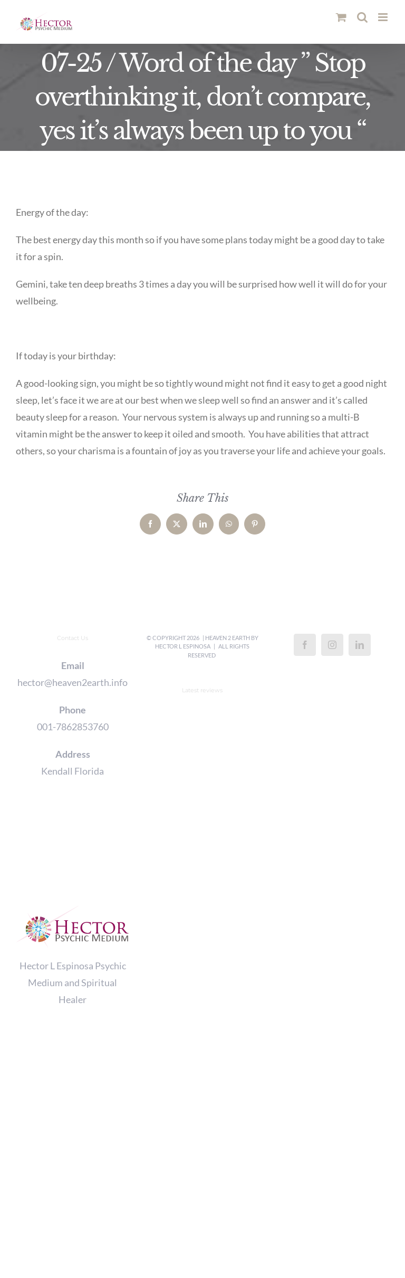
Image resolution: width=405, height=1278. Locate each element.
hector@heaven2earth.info (72, 682)
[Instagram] (332, 645)
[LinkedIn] (360, 645)
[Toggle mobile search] (362, 17)
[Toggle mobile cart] (341, 17)
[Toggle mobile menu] (383, 17)
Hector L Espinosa (182, 646)
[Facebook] (305, 645)
